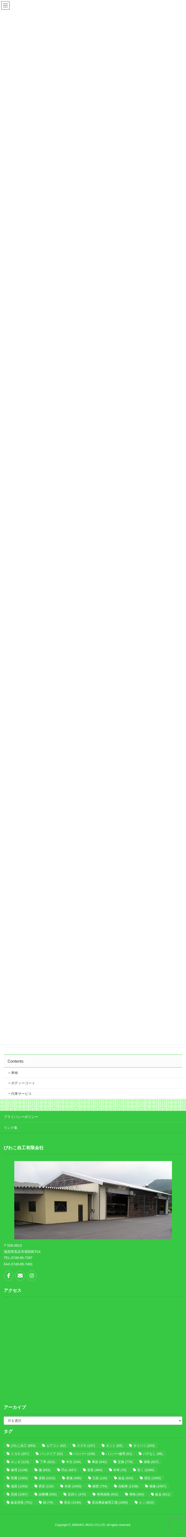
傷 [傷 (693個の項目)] (45, 1470)
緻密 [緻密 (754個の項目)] (99, 1486)
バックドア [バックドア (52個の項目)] (51, 1454)
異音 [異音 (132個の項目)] (46, 1486)
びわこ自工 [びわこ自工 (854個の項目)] (23, 1445)
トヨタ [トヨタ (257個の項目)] (20, 1454)
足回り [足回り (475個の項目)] (77, 1494)
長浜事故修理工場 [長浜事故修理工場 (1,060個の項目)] (110, 1502)
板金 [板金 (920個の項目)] (125, 1478)
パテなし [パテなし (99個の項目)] (152, 1454)
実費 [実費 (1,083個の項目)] (19, 1478)
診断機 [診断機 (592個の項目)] (48, 1494)
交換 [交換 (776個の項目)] (125, 1462)
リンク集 (10, 1128)
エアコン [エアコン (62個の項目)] (56, 1445)
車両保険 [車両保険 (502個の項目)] (107, 1494)
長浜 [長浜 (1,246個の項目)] (72, 1502)
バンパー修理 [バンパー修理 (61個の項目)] (119, 1454)
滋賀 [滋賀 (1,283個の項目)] (19, 1486)
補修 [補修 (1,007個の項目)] (157, 1486)
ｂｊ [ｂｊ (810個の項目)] (146, 1502)
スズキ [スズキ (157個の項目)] (86, 1445)
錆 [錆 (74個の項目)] (48, 1502)
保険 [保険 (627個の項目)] (151, 1462)
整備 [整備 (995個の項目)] (73, 1478)
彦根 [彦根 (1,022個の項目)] (47, 1478)
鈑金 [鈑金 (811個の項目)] (162, 1494)
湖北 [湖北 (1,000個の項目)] (152, 1478)
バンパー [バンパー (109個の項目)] (84, 1454)
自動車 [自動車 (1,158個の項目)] (128, 1486)
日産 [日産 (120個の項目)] (99, 1478)
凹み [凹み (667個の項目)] (68, 1470)
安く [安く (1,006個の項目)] (145, 1470)
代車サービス (21, 1094)
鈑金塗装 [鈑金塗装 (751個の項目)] (21, 1502)
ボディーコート (23, 1083)
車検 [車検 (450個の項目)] (136, 1494)
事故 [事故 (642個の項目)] (99, 1462)
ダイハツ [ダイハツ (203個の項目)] (144, 1445)
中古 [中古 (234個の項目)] (73, 1462)
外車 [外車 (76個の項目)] (119, 1470)
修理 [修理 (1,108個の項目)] (19, 1470)
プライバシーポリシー (21, 1117)
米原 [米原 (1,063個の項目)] (73, 1486)
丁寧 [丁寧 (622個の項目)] (47, 1462)
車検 (14, 1073)
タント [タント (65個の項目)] (114, 1445)
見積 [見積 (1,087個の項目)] (19, 1494)
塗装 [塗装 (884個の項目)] (94, 1470)
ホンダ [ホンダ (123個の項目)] (20, 1462)
